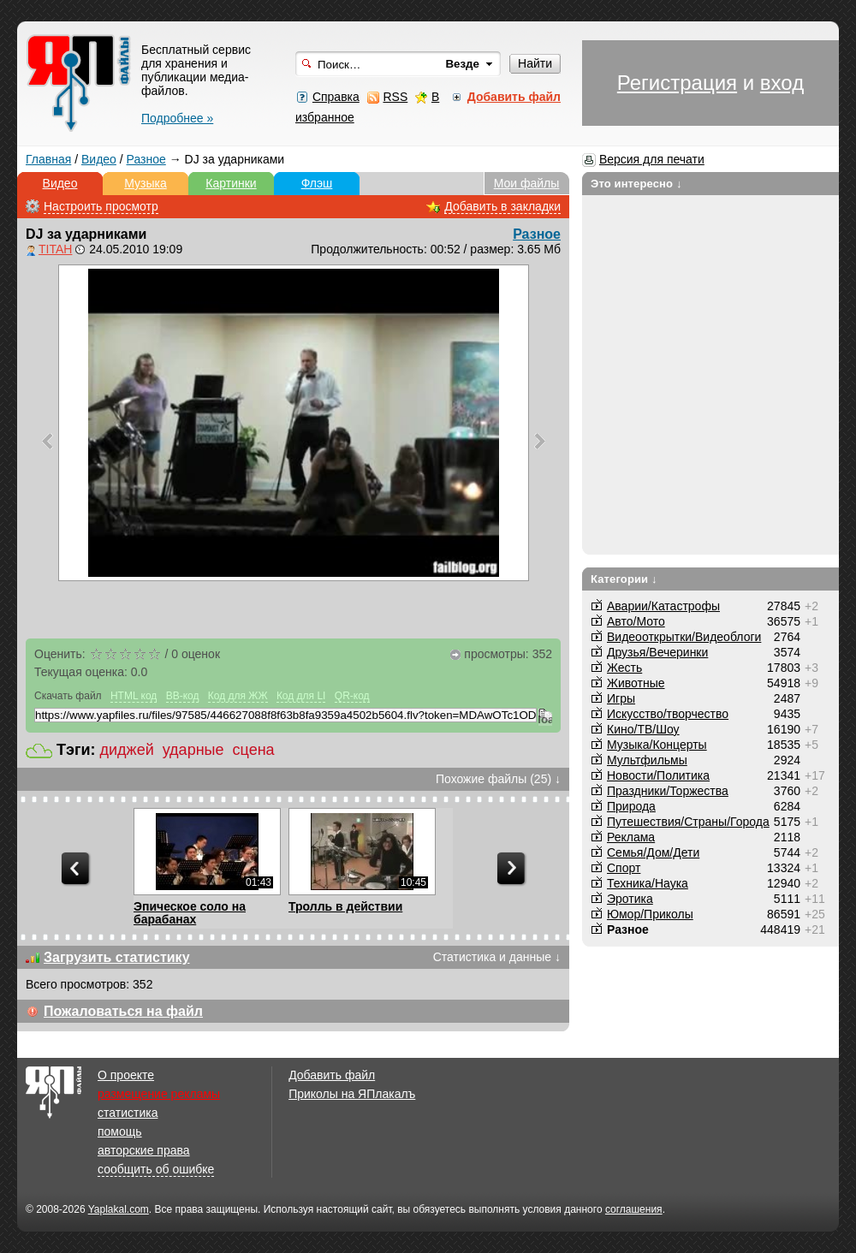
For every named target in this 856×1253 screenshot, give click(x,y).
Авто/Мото (636, 621)
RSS (395, 97)
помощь (120, 1131)
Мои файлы (527, 183)
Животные (636, 683)
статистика (128, 1112)
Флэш (317, 183)
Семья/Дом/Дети (653, 852)
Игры (621, 698)
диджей (127, 750)
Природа (631, 806)
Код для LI (301, 696)
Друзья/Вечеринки (657, 652)
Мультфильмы (647, 760)
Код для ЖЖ (238, 696)
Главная (48, 159)
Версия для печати (651, 159)
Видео (98, 159)
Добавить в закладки (502, 206)
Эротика (630, 899)
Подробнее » (177, 118)
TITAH (55, 249)
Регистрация (677, 82)
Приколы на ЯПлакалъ (351, 1094)
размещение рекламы (159, 1094)
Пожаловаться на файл (123, 1011)
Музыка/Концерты (657, 744)
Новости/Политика (658, 775)
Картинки (230, 183)
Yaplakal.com (118, 1209)
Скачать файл (68, 696)
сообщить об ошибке (156, 1169)
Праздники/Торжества (667, 791)
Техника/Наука (647, 883)
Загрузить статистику (117, 957)
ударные (193, 750)
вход (782, 82)
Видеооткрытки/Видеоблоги (684, 637)
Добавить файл (331, 1075)
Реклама (631, 837)
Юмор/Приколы (650, 914)
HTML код (133, 696)
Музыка (145, 183)
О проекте (126, 1075)
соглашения (634, 1209)
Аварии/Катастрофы (663, 606)
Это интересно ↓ (636, 183)
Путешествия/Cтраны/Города (688, 821)
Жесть (624, 667)
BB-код (182, 696)
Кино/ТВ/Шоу (643, 729)
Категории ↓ (624, 579)
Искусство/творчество (667, 714)
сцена (254, 750)
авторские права (144, 1150)
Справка (336, 97)
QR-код (352, 696)
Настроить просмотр (101, 206)
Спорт (623, 868)
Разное (146, 159)
